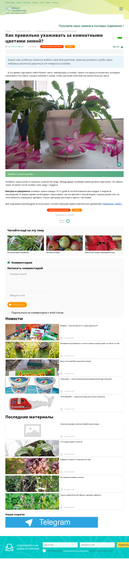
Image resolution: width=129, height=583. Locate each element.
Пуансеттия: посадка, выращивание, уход (99, 252)
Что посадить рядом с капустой (71, 442)
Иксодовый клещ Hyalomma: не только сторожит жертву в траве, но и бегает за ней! (89, 343)
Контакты (55, 3)
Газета (42, 3)
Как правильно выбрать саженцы (72, 477)
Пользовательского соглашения (76, 550)
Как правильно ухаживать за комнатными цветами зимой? (56, 31)
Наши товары (10, 3)
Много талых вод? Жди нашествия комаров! (75, 361)
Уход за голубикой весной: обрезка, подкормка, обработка (80, 495)
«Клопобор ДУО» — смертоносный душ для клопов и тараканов (82, 396)
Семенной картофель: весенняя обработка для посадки (79, 424)
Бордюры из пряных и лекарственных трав (75, 459)
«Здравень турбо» (112, 203)
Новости (35, 3)
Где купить (27, 3)
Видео (48, 3)
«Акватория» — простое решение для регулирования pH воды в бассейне (86, 379)
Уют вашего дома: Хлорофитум (18, 252)
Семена (19, 3)
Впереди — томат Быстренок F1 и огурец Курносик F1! (79, 325)
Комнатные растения (52, 46)
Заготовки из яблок (53, 252)
